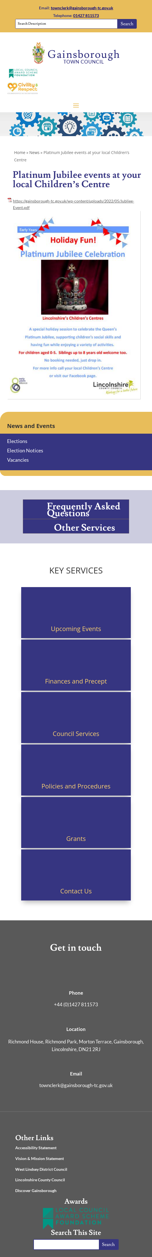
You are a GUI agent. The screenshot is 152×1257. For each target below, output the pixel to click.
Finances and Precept (76, 681)
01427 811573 (86, 15)
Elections (17, 441)
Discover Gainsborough (36, 1190)
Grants (76, 838)
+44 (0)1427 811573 (76, 1004)
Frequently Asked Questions (83, 509)
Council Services (76, 733)
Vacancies (18, 460)
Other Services (84, 528)
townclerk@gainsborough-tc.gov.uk (82, 7)
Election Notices (25, 450)
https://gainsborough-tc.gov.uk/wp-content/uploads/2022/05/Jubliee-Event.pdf (73, 204)
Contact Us (76, 891)
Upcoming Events (76, 628)
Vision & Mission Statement (39, 1158)
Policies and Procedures (76, 786)
